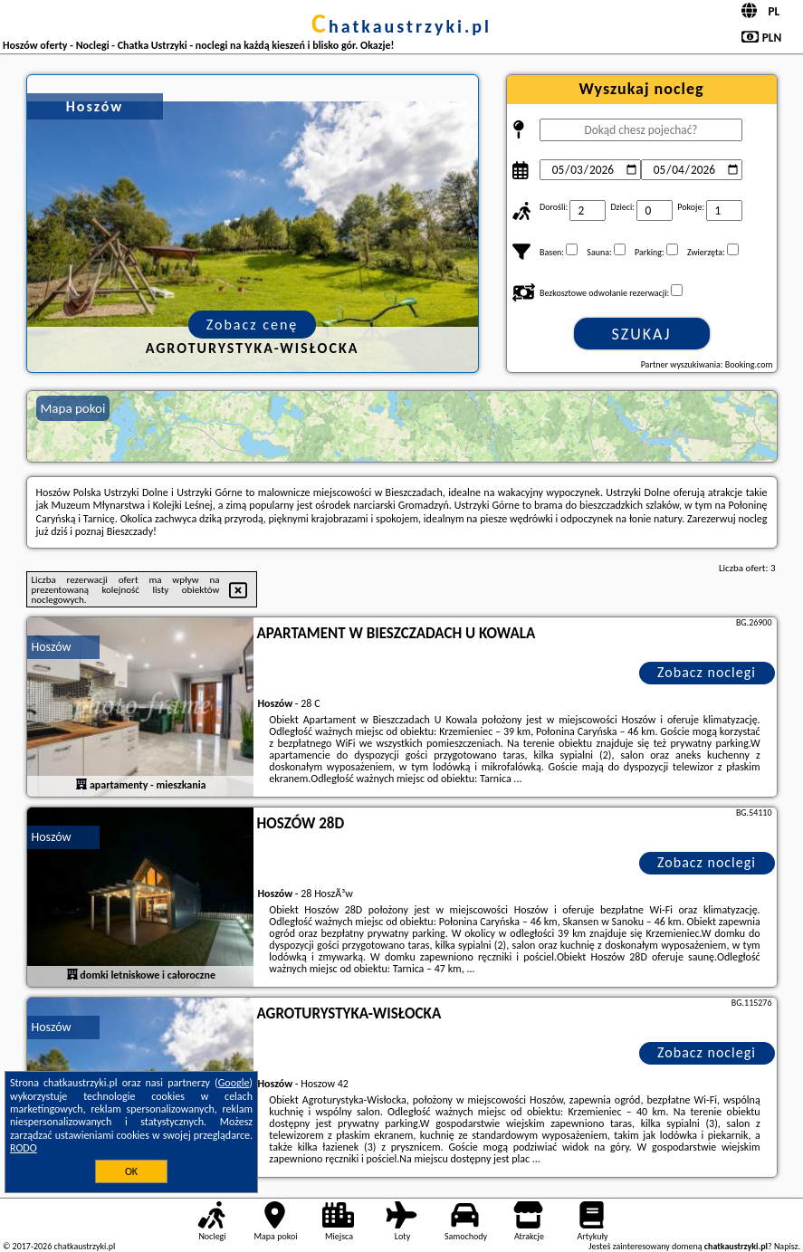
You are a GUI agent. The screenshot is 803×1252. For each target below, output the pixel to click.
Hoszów (52, 647)
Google (234, 1082)
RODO (23, 1148)
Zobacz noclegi (706, 672)
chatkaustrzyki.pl (401, 26)
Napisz (786, 1246)
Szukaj (642, 334)
